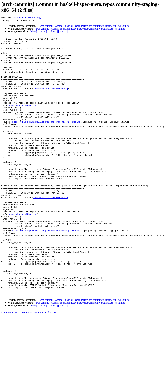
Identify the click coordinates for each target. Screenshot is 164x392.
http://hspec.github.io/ (23, 118)
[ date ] (33, 31)
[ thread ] (42, 31)
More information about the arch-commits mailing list (28, 363)
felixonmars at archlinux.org (26, 17)
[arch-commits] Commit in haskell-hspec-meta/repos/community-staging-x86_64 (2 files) (84, 25)
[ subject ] (53, 31)
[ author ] (63, 31)
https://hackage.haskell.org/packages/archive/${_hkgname (46, 138)
